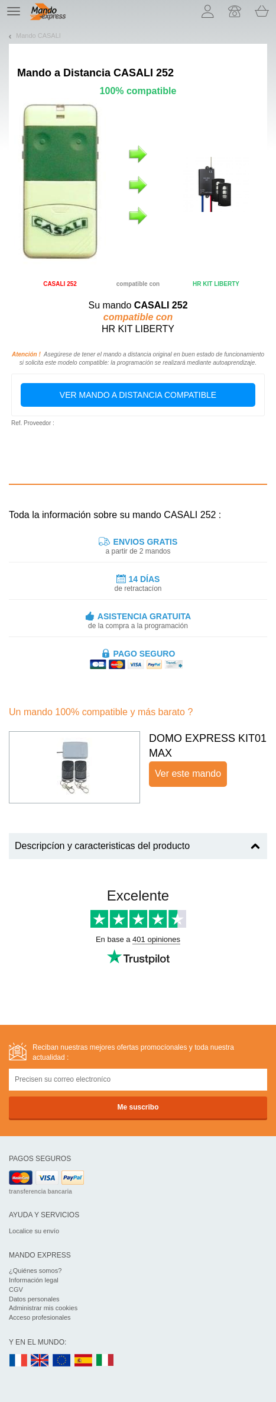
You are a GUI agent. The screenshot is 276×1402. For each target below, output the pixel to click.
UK (40, 1360)
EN (62, 1360)
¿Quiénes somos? (35, 1270)
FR (18, 1360)
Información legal (34, 1280)
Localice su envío (34, 1230)
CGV (16, 1289)
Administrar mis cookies (43, 1307)
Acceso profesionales (40, 1317)
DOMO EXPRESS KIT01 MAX (208, 746)
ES (83, 1360)
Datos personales (34, 1299)
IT (105, 1360)
